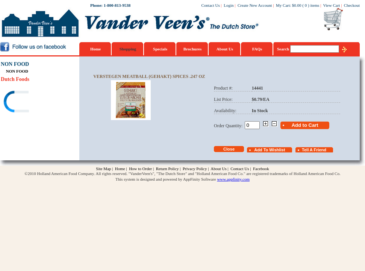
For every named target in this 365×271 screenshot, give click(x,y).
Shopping (128, 49)
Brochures (192, 49)
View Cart (331, 5)
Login (228, 5)
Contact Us (210, 5)
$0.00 (296, 5)
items (314, 5)
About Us (225, 49)
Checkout (352, 5)
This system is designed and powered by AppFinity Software (165, 179)
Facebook (261, 168)
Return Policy (167, 168)
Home (95, 49)
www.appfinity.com (233, 179)
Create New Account (255, 5)
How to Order (140, 168)
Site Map (103, 168)
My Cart (283, 5)
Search (283, 49)
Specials (160, 49)
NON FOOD (15, 64)
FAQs (257, 49)
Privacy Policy (195, 168)
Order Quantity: (229, 125)
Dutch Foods (15, 79)
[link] (30, 102)
